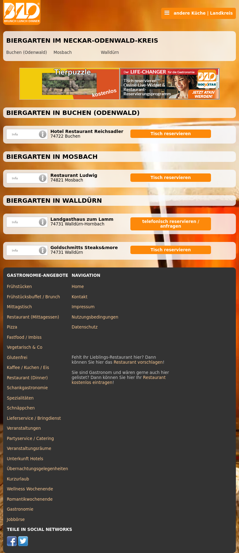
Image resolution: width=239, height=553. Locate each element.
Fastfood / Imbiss (24, 337)
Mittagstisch (19, 307)
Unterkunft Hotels (25, 458)
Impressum (83, 307)
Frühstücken (19, 286)
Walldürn (110, 52)
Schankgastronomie (27, 387)
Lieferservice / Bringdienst (34, 418)
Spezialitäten (20, 398)
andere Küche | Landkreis (198, 13)
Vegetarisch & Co (24, 347)
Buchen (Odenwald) (26, 52)
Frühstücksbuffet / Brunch (33, 297)
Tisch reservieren (171, 133)
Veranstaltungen (24, 428)
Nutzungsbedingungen (95, 317)
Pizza (12, 327)
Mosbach (63, 52)
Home (78, 286)
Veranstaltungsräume (29, 448)
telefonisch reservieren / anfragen (170, 224)
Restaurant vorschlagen (138, 362)
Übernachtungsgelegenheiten (37, 468)
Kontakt (79, 297)
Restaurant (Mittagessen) (33, 317)
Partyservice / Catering (30, 438)
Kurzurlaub (18, 479)
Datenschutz (84, 327)
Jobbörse (16, 519)
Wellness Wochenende (30, 489)
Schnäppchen (21, 408)
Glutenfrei (17, 357)
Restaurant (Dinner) (27, 378)
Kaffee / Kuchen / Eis (28, 367)
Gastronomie (20, 509)
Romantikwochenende (30, 499)
